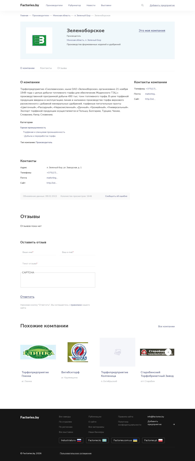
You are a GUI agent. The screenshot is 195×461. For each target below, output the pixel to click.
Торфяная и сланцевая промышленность (44, 132)
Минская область (61, 15)
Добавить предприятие (162, 5)
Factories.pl (150, 440)
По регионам (65, 426)
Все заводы (65, 416)
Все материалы (96, 426)
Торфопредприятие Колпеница (114, 374)
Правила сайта (125, 416)
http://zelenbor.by (55, 182)
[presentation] (42, 280)
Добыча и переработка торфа (39, 136)
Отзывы (62, 68)
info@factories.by (156, 416)
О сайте (92, 421)
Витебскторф (70, 372)
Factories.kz (94, 440)
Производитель (44, 142)
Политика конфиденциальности (129, 423)
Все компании (166, 326)
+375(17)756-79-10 (57, 172)
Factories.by (29, 5)
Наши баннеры (96, 432)
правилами (76, 304)
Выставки (106, 5)
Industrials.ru (68, 440)
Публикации (94, 416)
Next (174, 352)
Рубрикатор (74, 5)
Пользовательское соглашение (76, 453)
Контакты (46, 68)
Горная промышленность (33, 127)
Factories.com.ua (123, 440)
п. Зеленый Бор (82, 15)
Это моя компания (152, 31)
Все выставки (66, 432)
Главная (24, 15)
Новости (91, 5)
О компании (27, 68)
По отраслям (65, 421)
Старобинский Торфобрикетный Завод (157, 374)
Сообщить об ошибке (116, 196)
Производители (54, 5)
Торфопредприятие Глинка (35, 374)
